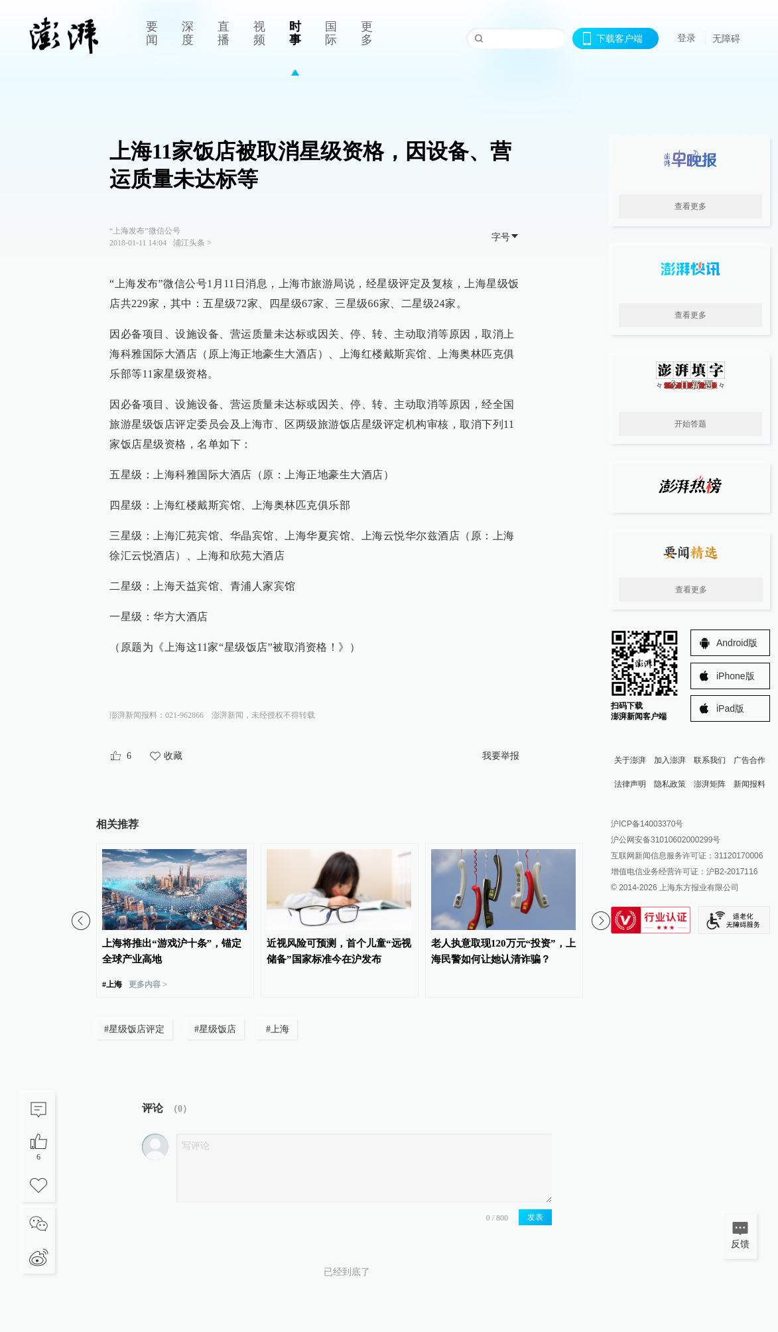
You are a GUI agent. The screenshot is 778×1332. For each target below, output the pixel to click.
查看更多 (690, 206)
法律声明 (630, 784)
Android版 (736, 642)
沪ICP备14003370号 (647, 824)
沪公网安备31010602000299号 (665, 839)
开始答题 (690, 424)
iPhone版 (735, 676)
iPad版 (730, 708)
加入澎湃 (670, 760)
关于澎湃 (630, 760)
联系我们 (710, 760)
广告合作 (749, 760)
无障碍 (726, 38)
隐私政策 (670, 784)
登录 (686, 38)
